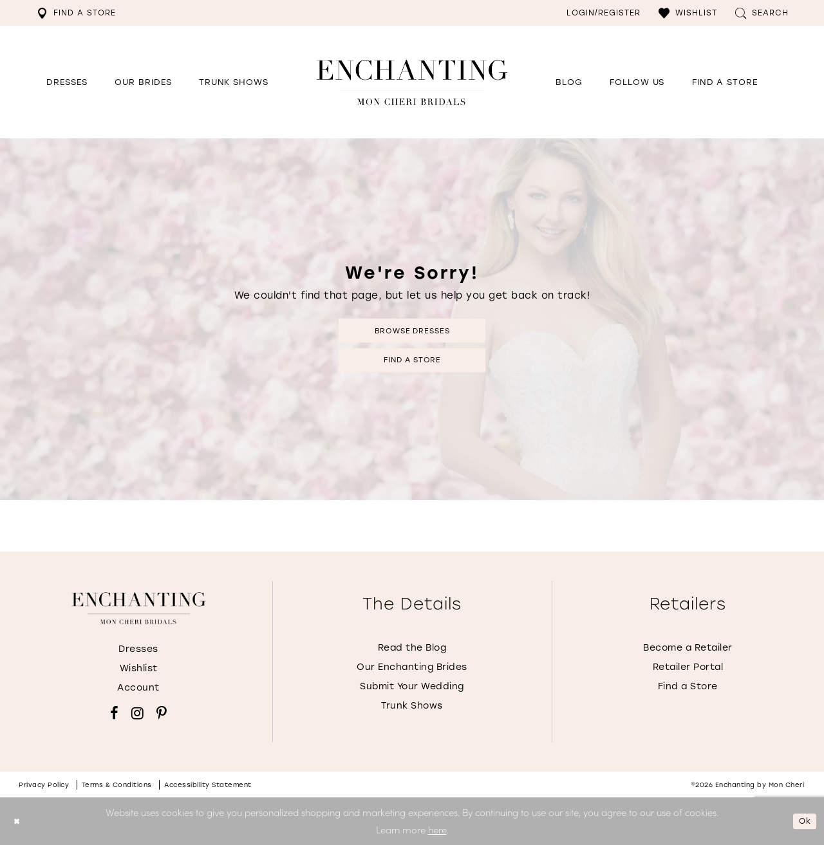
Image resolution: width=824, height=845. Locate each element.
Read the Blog (412, 647)
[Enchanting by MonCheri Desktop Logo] (412, 82)
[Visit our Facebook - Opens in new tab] (114, 713)
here (437, 829)
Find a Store (412, 362)
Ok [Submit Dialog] (802, 821)
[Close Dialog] (19, 821)
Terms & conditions (117, 785)
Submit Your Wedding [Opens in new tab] (412, 686)
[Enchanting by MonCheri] (139, 608)
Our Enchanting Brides (412, 667)
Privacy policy (44, 785)
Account (138, 687)
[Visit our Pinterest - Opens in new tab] (161, 713)
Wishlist (139, 668)
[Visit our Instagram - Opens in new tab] (137, 713)
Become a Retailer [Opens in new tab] (688, 647)
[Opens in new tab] (637, 82)
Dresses (138, 649)
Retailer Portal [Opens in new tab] (688, 667)
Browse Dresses (412, 327)
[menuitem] (76, 13)
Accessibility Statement (208, 785)
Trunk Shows (412, 705)
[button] (688, 13)
